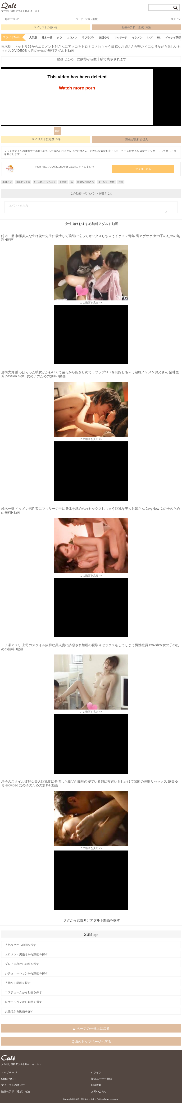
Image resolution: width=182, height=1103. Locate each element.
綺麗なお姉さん (85, 182)
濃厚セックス (23, 182)
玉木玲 (63, 182)
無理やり (104, 37)
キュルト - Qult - (94, 1099)
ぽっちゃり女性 (106, 182)
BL (159, 37)
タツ (59, 37)
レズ (149, 37)
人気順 (33, 37)
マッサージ (120, 37)
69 (72, 182)
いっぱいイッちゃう (44, 182)
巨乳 (120, 182)
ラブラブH (88, 37)
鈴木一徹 (47, 37)
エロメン (72, 37)
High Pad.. (42, 166)
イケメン (137, 37)
